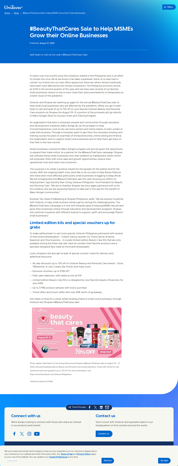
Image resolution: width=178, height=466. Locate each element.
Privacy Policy (83, 454)
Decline (108, 460)
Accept (164, 460)
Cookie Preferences (58, 457)
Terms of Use (67, 454)
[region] (89, 455)
